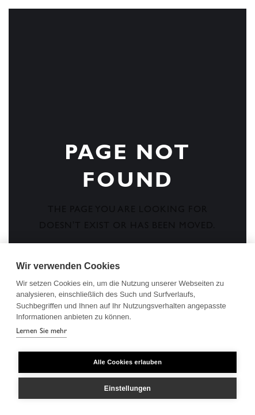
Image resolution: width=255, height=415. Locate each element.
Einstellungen (127, 388)
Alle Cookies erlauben (127, 362)
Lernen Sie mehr (41, 331)
